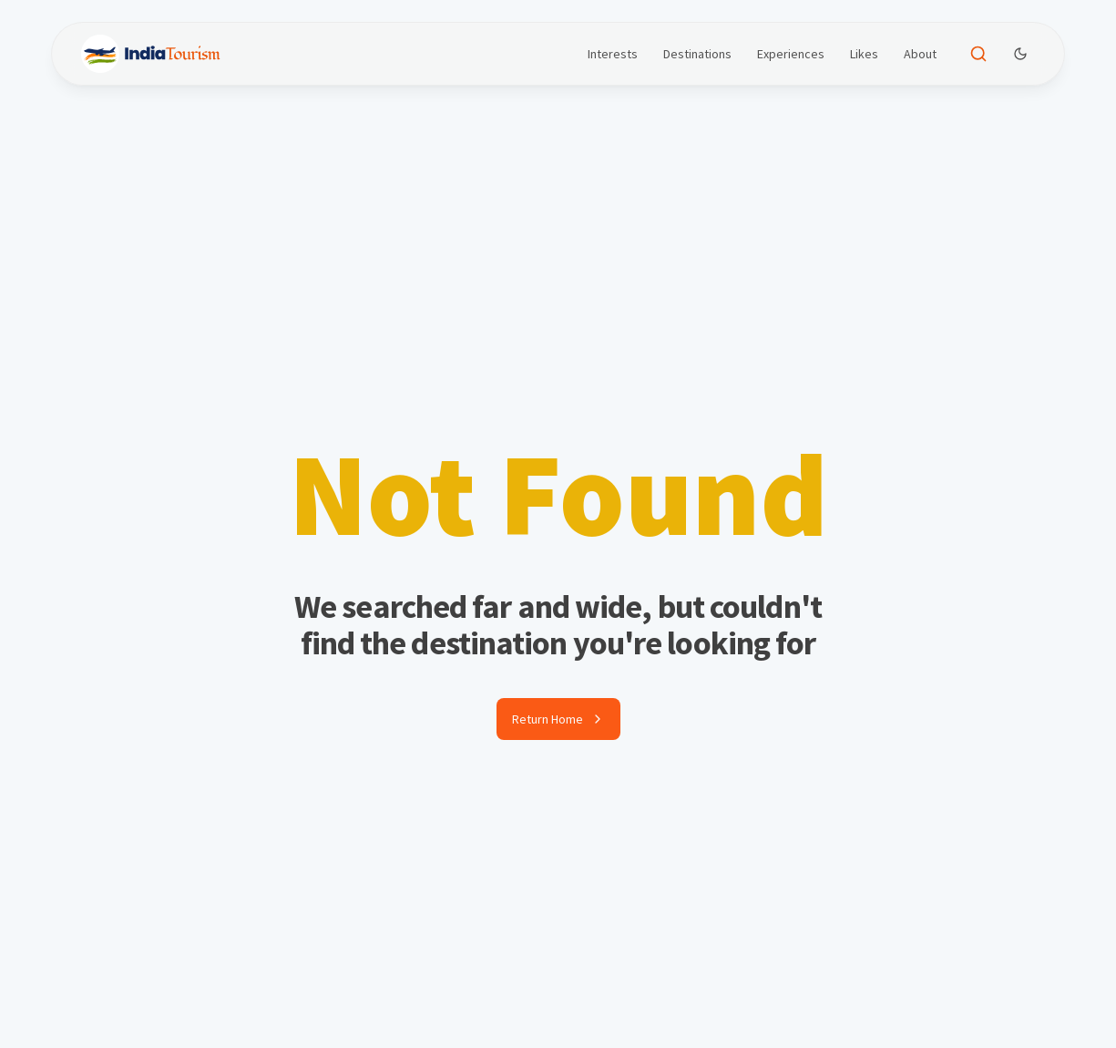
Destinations (697, 54)
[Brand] (150, 54)
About (920, 54)
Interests (613, 54)
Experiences (790, 54)
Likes (864, 54)
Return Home (558, 719)
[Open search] (978, 53)
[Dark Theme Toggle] (1020, 53)
